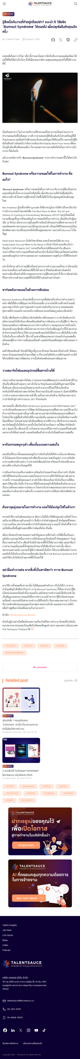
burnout (44, 646)
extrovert (31, 793)
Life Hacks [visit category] (8, 14)
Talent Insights (9, 925)
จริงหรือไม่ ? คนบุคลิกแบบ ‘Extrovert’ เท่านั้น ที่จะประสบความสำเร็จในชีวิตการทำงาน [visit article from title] (20, 724)
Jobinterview (28, 786)
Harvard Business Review (22, 614)
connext (28, 646)
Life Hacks (11, 646)
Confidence (49, 793)
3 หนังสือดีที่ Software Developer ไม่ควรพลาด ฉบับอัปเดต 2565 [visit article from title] (20, 773)
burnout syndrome (14, 653)
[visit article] (21, 700)
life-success (12, 793)
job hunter (68, 793)
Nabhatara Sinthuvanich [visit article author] (13, 732)
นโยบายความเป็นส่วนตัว (32, 1043)
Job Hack (7, 930)
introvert (63, 786)
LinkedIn (10, 786)
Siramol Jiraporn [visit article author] (10, 778)
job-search (27, 800)
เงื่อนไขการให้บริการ (10, 1043)
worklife (60, 646)
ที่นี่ (32, 629)
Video (5, 945)
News (5, 940)
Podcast (6, 950)
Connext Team (13, 39)
